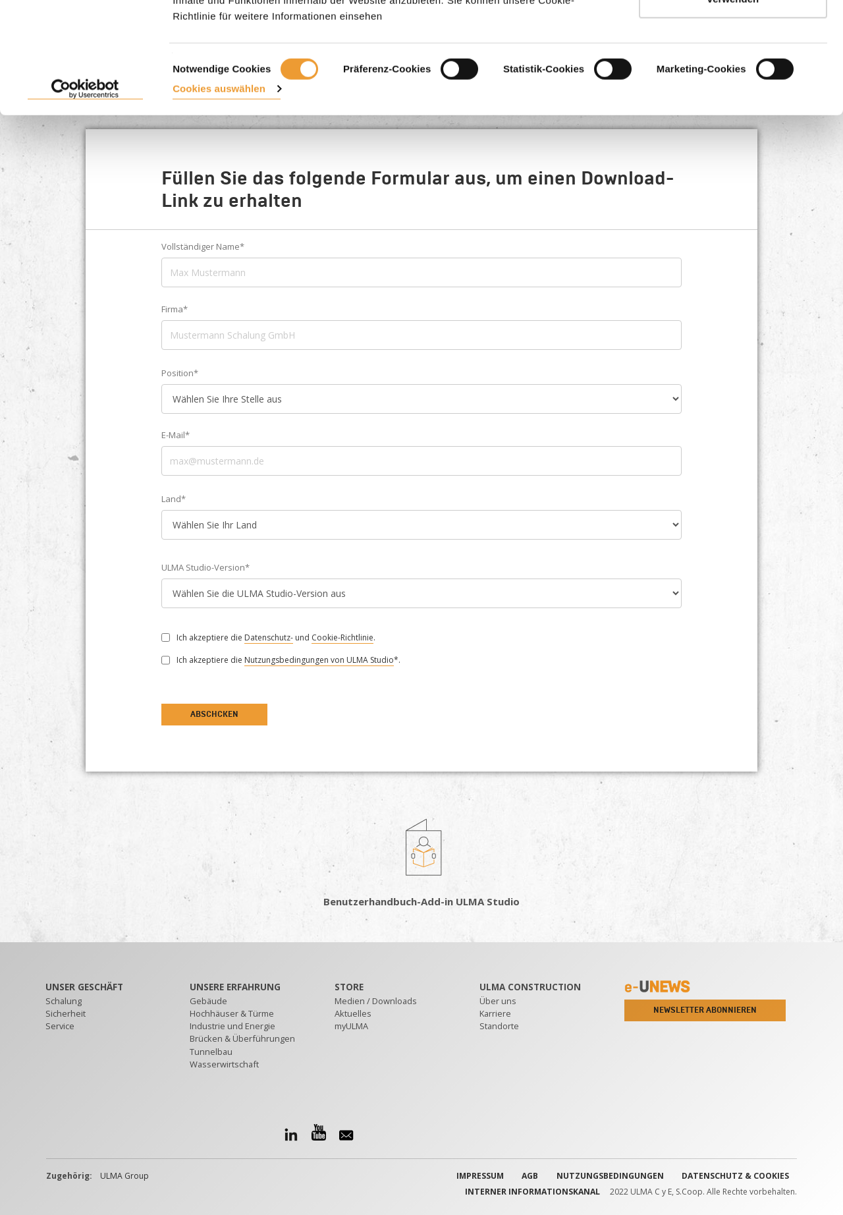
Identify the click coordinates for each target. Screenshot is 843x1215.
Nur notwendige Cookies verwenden (733, 85)
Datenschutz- (268, 637)
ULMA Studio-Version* (205, 567)
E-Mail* (175, 435)
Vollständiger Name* (202, 246)
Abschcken (214, 714)
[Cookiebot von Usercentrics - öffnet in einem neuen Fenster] (85, 184)
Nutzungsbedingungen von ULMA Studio (319, 659)
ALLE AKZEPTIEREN (733, 34)
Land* (173, 499)
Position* (179, 373)
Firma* (174, 309)
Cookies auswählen (219, 183)
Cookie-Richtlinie (342, 637)
